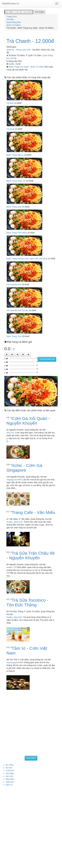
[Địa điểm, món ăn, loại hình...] (18, 12)
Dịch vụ (9, 785)
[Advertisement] (31, 723)
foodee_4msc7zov (14, 522)
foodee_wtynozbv (14, 617)
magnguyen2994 (13, 479)
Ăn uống (9, 765)
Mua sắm (10, 779)
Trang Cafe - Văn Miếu (33, 512)
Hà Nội (13, 58)
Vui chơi (9, 776)
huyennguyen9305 (14, 662)
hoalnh (9, 567)
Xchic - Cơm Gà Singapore (24, 467)
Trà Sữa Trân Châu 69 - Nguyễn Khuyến (30, 555)
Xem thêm (31, 758)
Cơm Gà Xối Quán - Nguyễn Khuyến (28, 420)
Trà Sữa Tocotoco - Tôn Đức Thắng (27, 602)
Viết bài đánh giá (47, 359)
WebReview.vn (10, 3)
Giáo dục (10, 782)
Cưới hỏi (9, 770)
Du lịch (9, 768)
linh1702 (10, 432)
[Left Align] (6, 354)
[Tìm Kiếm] (39, 12)
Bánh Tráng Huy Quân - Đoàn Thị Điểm (27, 67)
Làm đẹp (10, 773)
